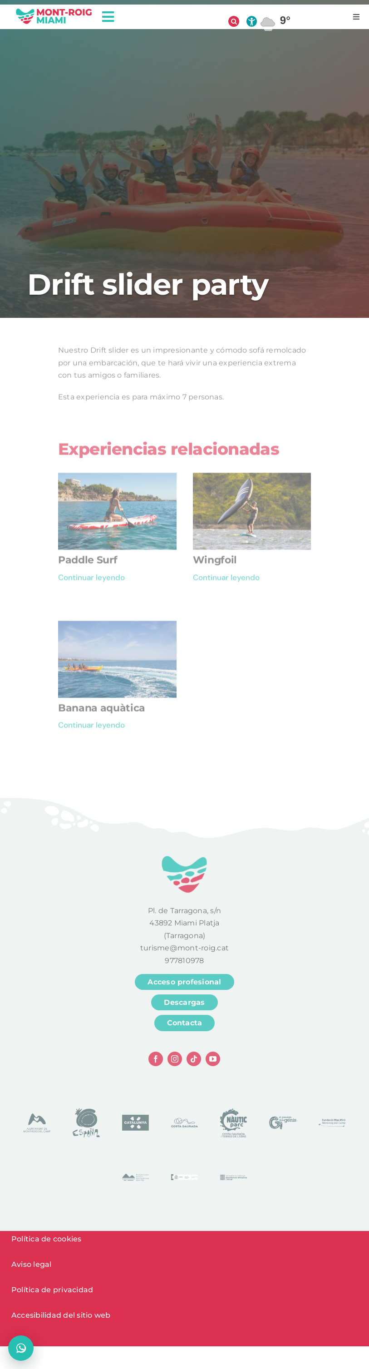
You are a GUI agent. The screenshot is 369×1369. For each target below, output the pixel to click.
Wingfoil (215, 563)
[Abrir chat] (21, 1348)
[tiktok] (194, 1062)
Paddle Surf (87, 563)
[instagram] (174, 1062)
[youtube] (213, 1062)
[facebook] (155, 1062)
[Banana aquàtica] (117, 630)
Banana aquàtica (101, 711)
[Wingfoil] (252, 482)
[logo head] (54, 11)
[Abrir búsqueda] (233, 21)
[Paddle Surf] (117, 482)
